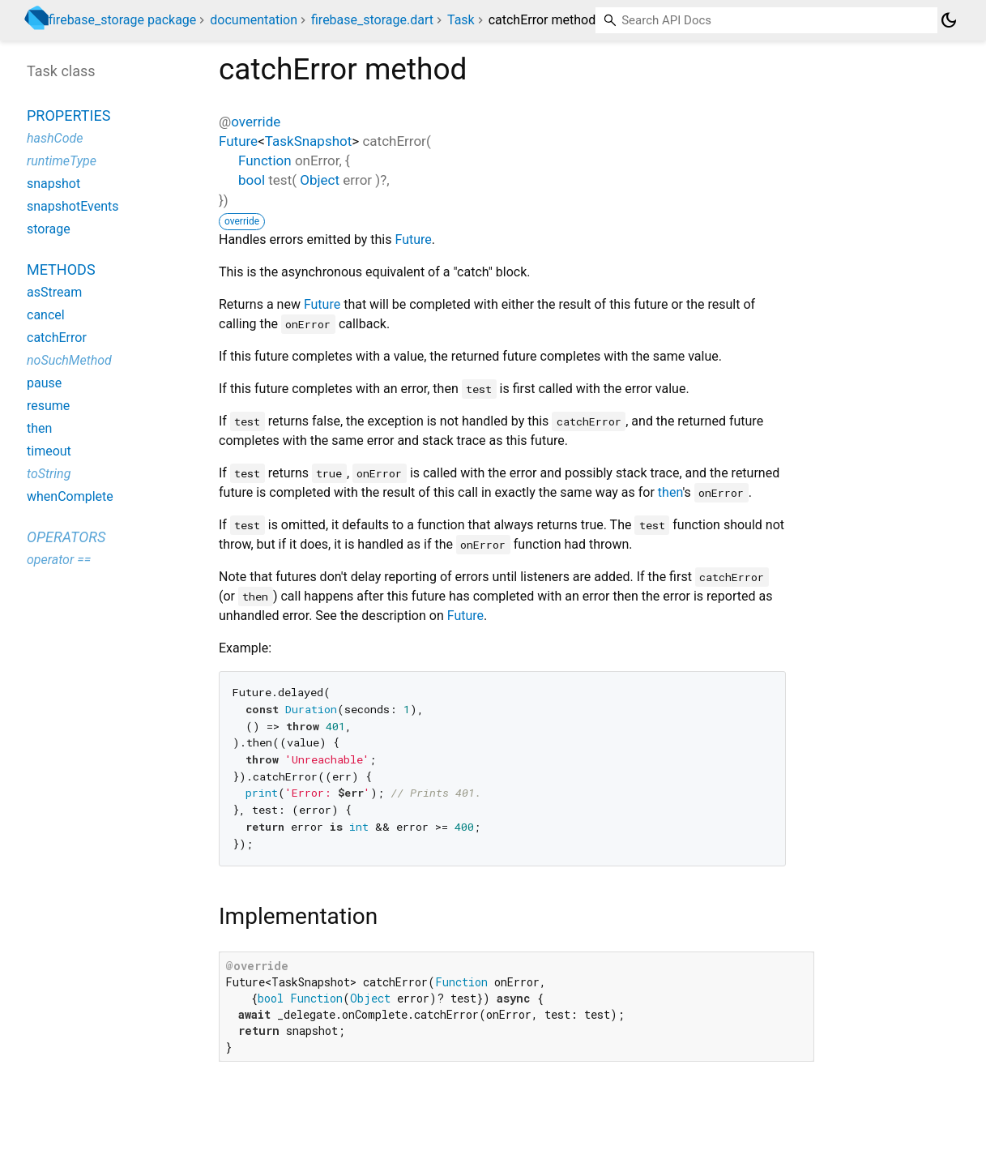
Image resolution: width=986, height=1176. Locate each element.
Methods (61, 269)
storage (48, 229)
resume (48, 405)
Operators (66, 536)
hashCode (55, 138)
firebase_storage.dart (372, 20)
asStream (54, 292)
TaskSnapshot (308, 141)
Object (319, 180)
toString (48, 473)
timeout (49, 451)
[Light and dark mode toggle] (949, 20)
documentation (253, 20)
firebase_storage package (122, 20)
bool (251, 180)
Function (265, 160)
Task (461, 20)
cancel (46, 315)
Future (238, 141)
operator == (59, 559)
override (255, 121)
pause (44, 383)
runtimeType (61, 161)
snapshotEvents (73, 206)
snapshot (53, 183)
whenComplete (70, 496)
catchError (57, 337)
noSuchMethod (69, 360)
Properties (68, 115)
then (670, 492)
